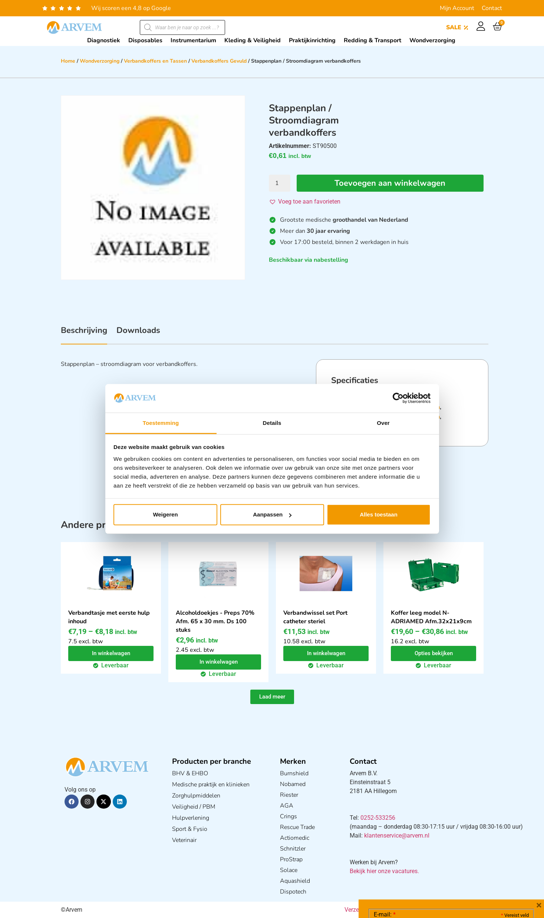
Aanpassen (272, 514)
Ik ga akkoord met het (433, 871)
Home (68, 61)
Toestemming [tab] (161, 423)
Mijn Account (457, 8)
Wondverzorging (99, 61)
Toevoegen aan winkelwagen (389, 183)
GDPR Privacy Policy (465, 870)
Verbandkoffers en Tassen (155, 61)
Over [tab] (383, 423)
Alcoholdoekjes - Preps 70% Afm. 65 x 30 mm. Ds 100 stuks (215, 621)
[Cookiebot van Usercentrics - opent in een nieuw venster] (398, 398)
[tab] (84, 334)
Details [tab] (272, 423)
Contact (492, 8)
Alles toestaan (379, 514)
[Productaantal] (279, 183)
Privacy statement (502, 854)
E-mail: (385, 803)
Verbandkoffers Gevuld (219, 61)
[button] (304, 201)
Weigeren (165, 514)
